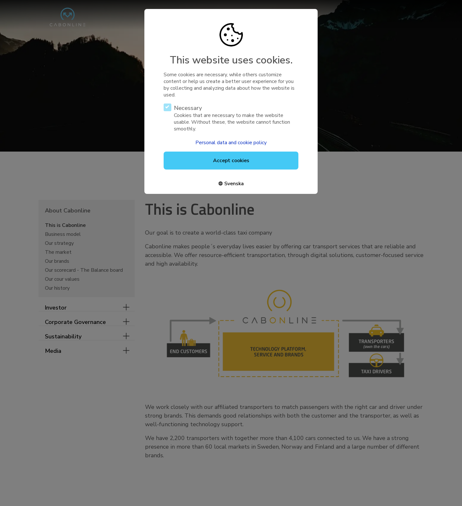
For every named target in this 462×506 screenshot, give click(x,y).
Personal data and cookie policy (231, 142)
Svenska (234, 183)
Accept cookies (231, 160)
